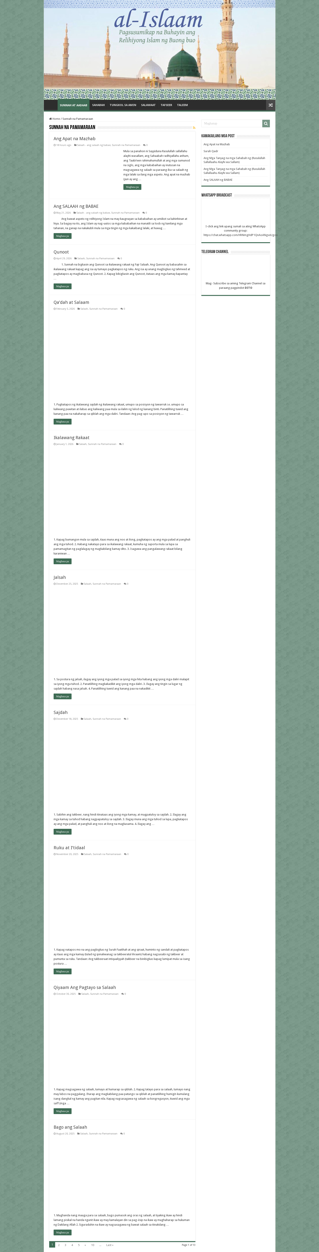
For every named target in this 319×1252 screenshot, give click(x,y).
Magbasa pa (132, 187)
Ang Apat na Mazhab (75, 138)
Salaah (81, 258)
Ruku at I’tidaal (70, 847)
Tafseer (166, 105)
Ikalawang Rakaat (71, 437)
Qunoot (62, 252)
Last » (109, 1245)
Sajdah (61, 712)
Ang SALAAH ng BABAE (76, 206)
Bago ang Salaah (71, 1127)
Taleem (182, 105)
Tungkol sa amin (123, 105)
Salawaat (148, 105)
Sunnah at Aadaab (73, 105)
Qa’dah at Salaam (71, 302)
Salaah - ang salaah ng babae (94, 145)
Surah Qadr (211, 151)
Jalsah (60, 577)
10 (92, 1245)
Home (52, 104)
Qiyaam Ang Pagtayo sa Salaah (85, 987)
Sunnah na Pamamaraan (126, 145)
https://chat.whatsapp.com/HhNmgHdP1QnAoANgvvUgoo (241, 235)
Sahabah (98, 105)
